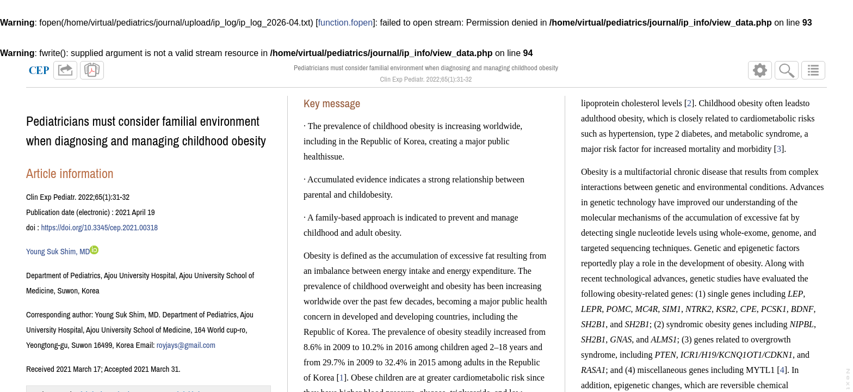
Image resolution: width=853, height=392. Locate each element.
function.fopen (345, 22)
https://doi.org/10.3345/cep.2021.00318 (99, 227)
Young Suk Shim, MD (58, 251)
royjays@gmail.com (186, 345)
